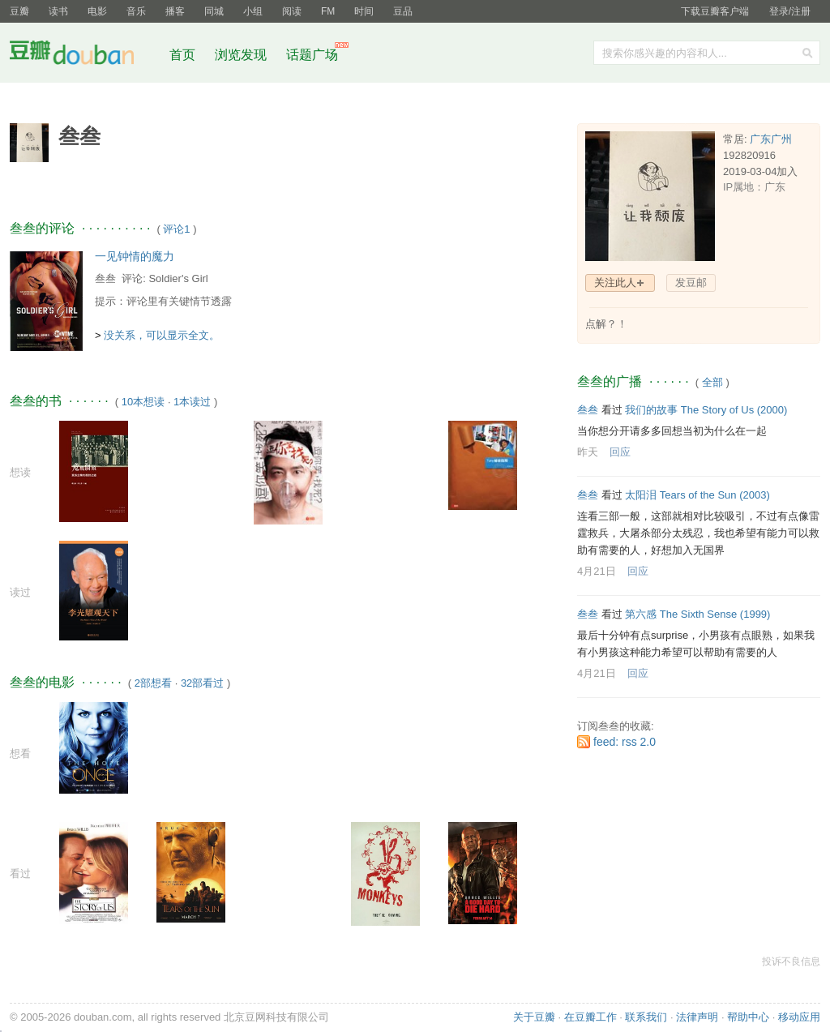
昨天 (587, 452)
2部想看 (153, 683)
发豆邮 (691, 282)
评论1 (176, 229)
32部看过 (202, 683)
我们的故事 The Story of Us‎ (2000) (706, 410)
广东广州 (771, 139)
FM (328, 11)
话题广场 (312, 55)
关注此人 (615, 282)
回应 (620, 452)
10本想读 (143, 402)
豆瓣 (19, 11)
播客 (175, 11)
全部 (712, 382)
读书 (58, 11)
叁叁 (105, 278)
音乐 (136, 11)
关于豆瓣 (534, 1017)
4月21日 (596, 571)
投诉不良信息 (791, 961)
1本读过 (192, 402)
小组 (253, 11)
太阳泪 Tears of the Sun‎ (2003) (697, 495)
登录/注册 (790, 11)
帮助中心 (748, 1017)
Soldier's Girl (178, 278)
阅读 (292, 11)
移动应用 (799, 1017)
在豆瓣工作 (590, 1017)
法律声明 (697, 1017)
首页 (182, 55)
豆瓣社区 (84, 55)
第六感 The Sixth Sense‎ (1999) (697, 614)
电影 (97, 11)
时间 (364, 11)
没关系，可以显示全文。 (162, 335)
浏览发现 (242, 55)
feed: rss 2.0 (624, 741)
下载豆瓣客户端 (715, 11)
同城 (214, 11)
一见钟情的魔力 (134, 256)
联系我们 (646, 1017)
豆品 (403, 11)
